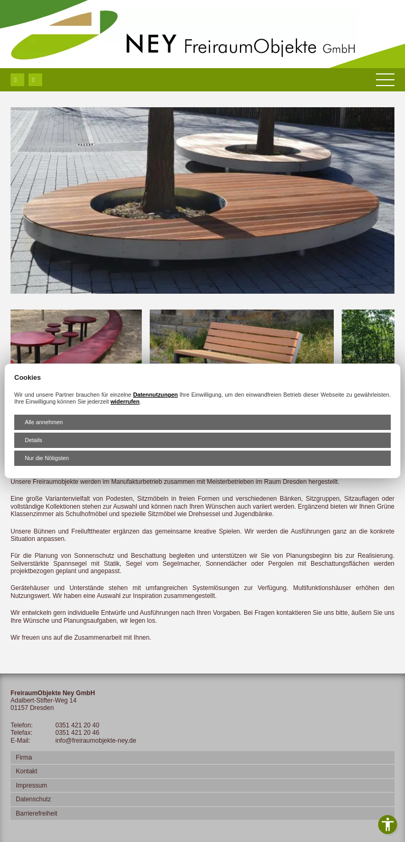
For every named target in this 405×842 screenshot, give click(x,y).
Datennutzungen (155, 394)
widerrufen (124, 401)
